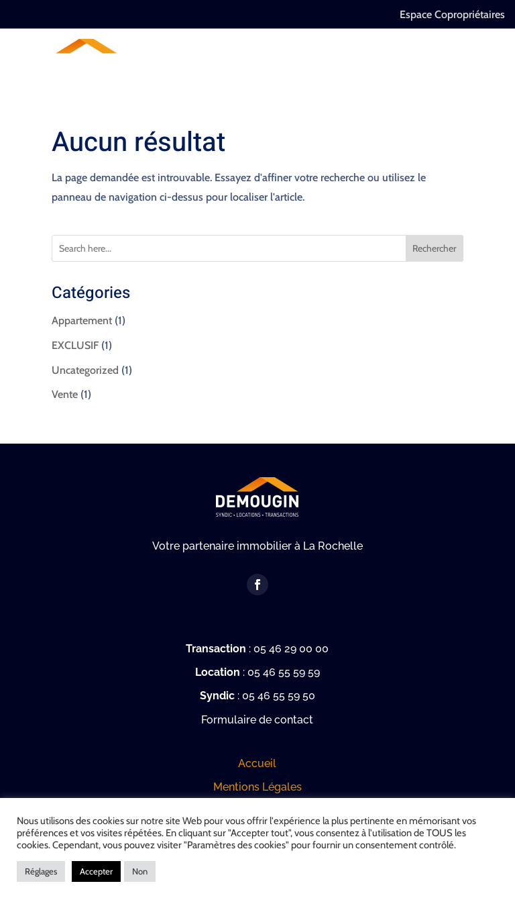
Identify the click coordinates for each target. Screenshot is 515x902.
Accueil (257, 763)
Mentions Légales (257, 787)
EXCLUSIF (75, 345)
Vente (65, 394)
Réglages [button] (41, 871)
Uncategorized (85, 370)
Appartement (82, 320)
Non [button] (140, 871)
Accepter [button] (96, 871)
